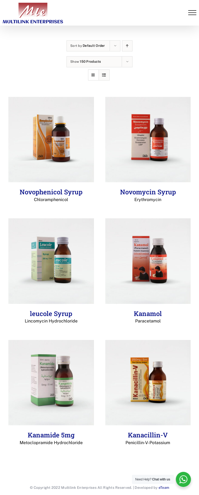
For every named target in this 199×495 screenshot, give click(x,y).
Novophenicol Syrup (51, 195)
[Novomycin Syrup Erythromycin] (148, 139)
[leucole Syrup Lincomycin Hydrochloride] (51, 261)
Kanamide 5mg (51, 438)
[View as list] (104, 75)
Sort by (87, 46)
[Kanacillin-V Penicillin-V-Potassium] (148, 383)
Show (85, 62)
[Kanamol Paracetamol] (148, 261)
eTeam (164, 488)
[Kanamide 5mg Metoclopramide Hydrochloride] (51, 383)
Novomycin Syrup (148, 195)
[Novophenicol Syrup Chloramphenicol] (51, 139)
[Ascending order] (127, 45)
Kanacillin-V (148, 438)
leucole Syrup (51, 316)
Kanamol (148, 316)
